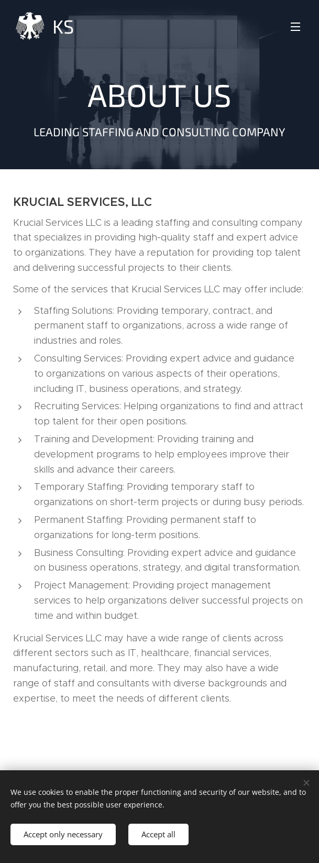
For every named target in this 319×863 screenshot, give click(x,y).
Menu (295, 26)
